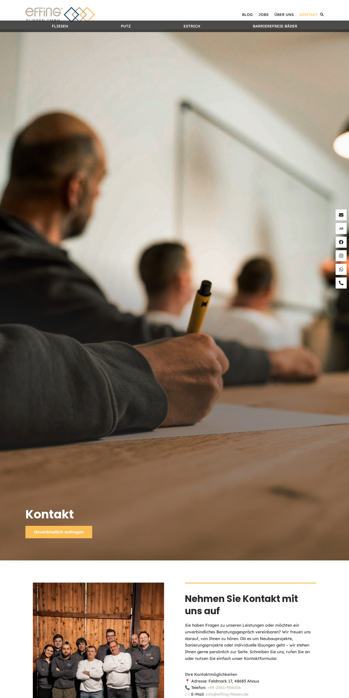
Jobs (263, 14)
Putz (126, 35)
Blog (247, 14)
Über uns (284, 14)
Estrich (192, 35)
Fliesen (60, 35)
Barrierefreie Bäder (275, 35)
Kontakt (309, 14)
